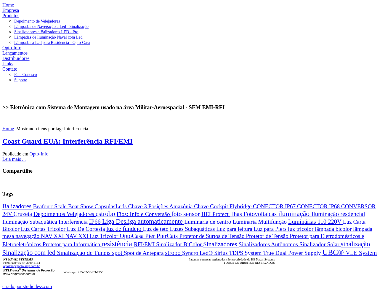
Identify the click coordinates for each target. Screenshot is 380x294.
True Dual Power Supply (292, 252)
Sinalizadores (221, 244)
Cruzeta (24, 214)
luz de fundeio (124, 228)
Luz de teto (156, 229)
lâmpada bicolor (334, 229)
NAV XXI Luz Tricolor (92, 236)
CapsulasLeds (111, 206)
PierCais (168, 235)
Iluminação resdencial (338, 214)
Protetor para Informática (72, 244)
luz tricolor (301, 229)
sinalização (355, 244)
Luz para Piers (271, 229)
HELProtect (215, 214)
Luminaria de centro (208, 222)
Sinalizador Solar (320, 244)
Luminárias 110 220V (315, 221)
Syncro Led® (198, 253)
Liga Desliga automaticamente (143, 221)
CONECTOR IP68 (319, 206)
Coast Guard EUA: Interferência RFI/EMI (67, 141)
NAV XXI (53, 236)
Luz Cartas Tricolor (44, 229)
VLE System (361, 252)
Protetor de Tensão (268, 236)
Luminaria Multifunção (260, 222)
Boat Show (81, 206)
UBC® (334, 252)
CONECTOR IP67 (275, 206)
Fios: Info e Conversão (144, 214)
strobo (173, 252)
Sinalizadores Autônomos (269, 244)
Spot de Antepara (144, 253)
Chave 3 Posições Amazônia (161, 206)
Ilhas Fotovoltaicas (254, 213)
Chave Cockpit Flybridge (223, 206)
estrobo (106, 213)
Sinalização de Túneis (84, 252)
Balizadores (17, 206)
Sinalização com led (29, 252)
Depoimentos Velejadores (64, 214)
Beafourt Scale (50, 206)
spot (118, 252)
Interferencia (74, 222)
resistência (118, 244)
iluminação (294, 213)
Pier (151, 235)
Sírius (221, 253)
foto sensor (186, 213)
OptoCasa (132, 236)
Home (8, 128)
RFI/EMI (145, 244)
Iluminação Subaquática (30, 222)
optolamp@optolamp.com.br (21, 266)
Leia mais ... (14, 159)
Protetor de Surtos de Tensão (212, 236)
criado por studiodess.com (27, 286)
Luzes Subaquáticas (193, 229)
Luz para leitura (235, 229)
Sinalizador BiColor (179, 244)
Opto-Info (39, 153)
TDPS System (246, 253)
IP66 (95, 221)
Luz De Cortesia (86, 228)
